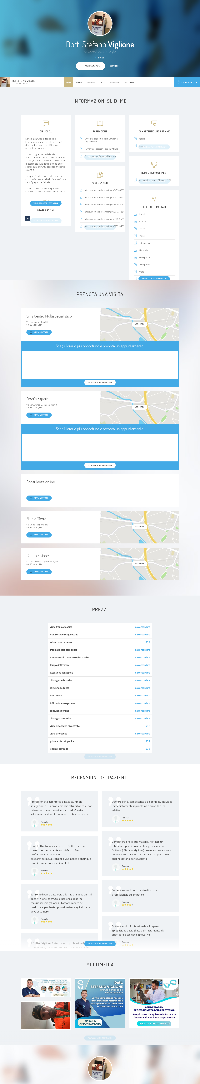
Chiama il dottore (39, 332)
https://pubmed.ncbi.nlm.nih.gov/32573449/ (104, 226)
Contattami (114, 66)
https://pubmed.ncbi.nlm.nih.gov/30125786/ (104, 211)
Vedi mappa (139, 324)
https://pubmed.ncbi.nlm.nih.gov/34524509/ (104, 190)
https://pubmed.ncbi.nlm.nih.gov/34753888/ (104, 197)
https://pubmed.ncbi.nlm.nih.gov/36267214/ (104, 204)
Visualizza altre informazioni (45, 203)
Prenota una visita (187, 82)
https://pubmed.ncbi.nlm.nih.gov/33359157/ (104, 219)
